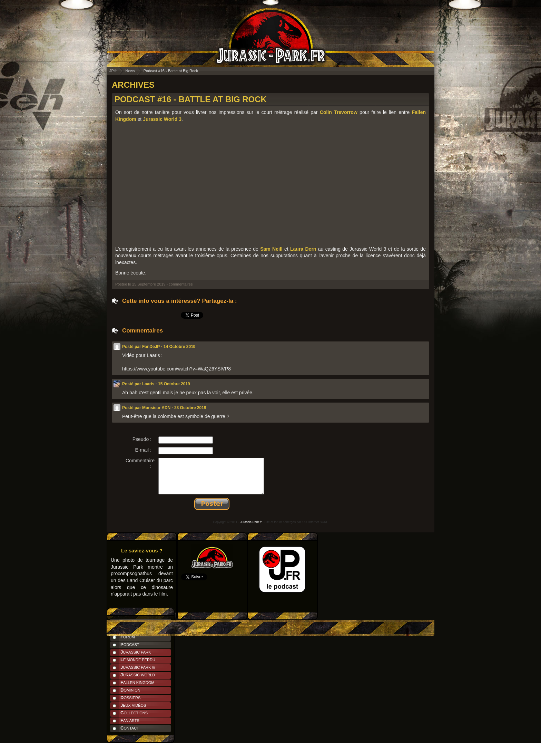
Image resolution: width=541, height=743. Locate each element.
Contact (129, 728)
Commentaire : (140, 463)
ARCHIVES (133, 84)
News (130, 71)
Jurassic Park (135, 652)
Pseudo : (141, 439)
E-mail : (143, 450)
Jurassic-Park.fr (251, 522)
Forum (127, 636)
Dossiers (130, 697)
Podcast (129, 644)
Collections (134, 712)
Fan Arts (129, 720)
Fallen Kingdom (137, 682)
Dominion (130, 690)
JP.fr (113, 71)
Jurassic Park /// (137, 667)
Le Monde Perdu (137, 659)
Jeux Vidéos (133, 705)
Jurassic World (137, 674)
